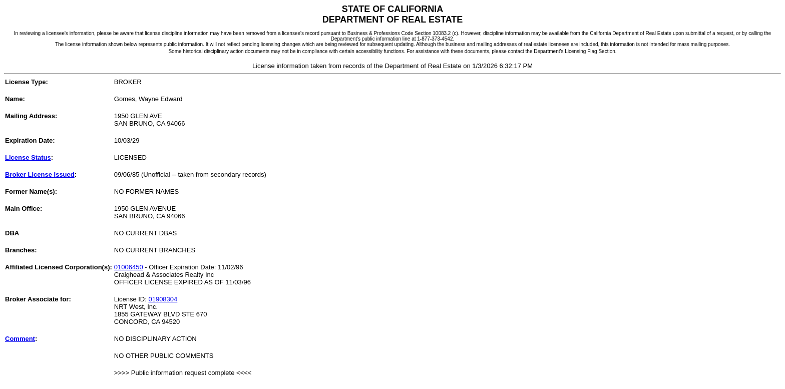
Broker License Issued (40, 174)
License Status (28, 157)
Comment (20, 338)
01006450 (128, 267)
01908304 (162, 299)
